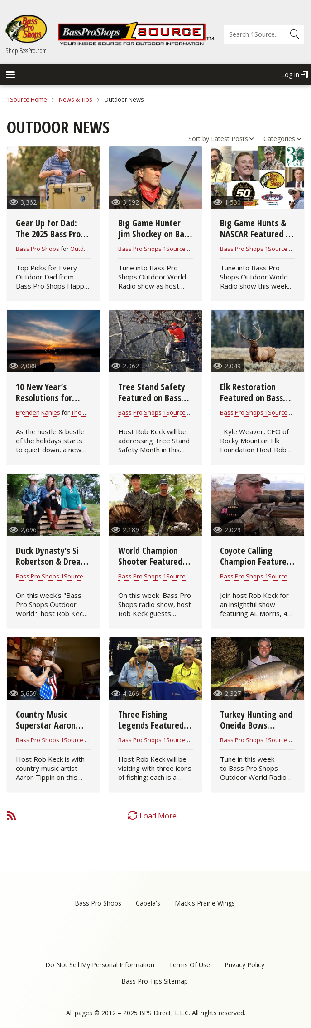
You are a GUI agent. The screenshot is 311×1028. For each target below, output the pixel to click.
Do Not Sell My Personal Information (99, 964)
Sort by (198, 138)
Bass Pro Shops (37, 249)
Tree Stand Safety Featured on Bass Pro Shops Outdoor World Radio (152, 403)
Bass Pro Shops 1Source (152, 249)
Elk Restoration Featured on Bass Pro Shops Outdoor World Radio (254, 403)
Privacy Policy (244, 964)
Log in (290, 74)
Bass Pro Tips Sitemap (154, 981)
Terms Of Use (189, 964)
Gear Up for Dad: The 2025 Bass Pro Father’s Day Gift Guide (48, 239)
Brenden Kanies (38, 412)
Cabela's (148, 903)
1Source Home (27, 99)
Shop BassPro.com (26, 50)
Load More (158, 816)
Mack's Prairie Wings (205, 903)
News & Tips (75, 99)
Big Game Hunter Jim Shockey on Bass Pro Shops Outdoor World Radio (154, 239)
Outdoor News (90, 249)
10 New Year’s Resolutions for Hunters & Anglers (49, 398)
